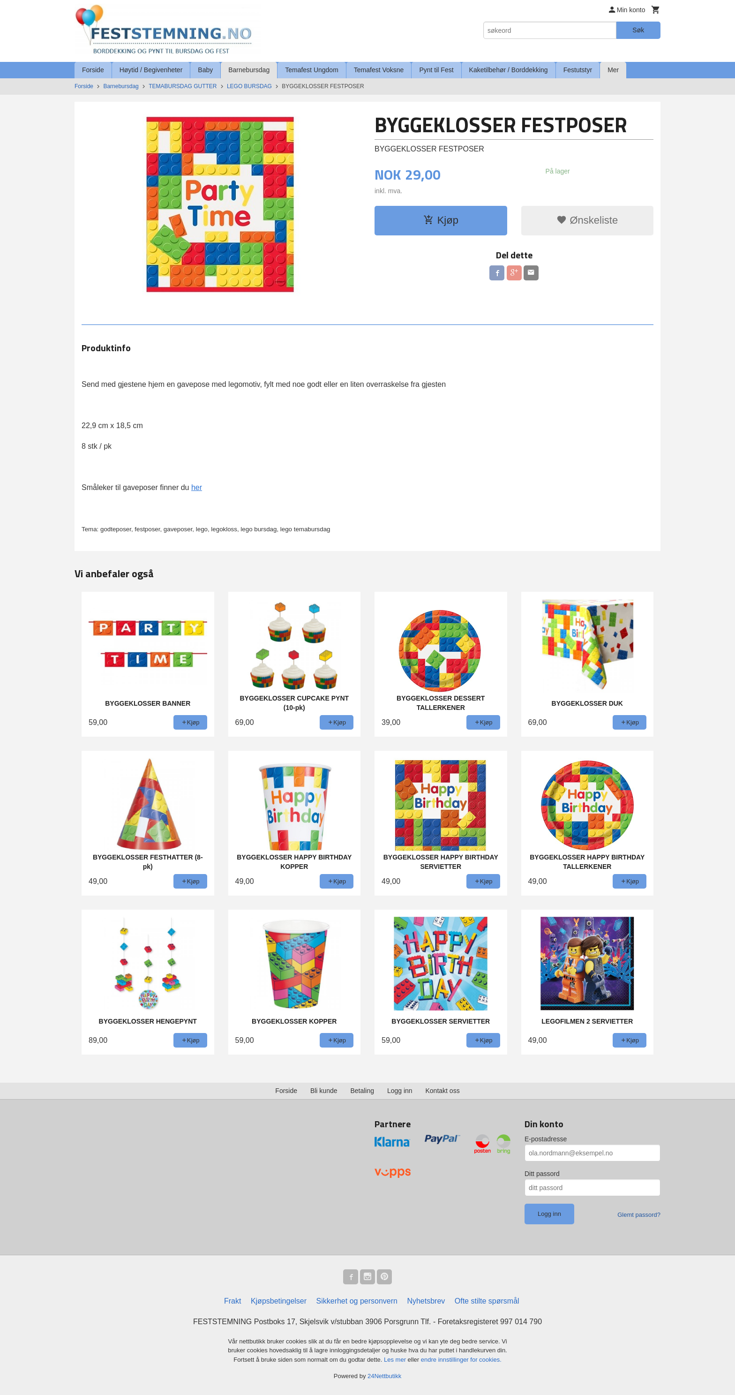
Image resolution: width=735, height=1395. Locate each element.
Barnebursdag (249, 70)
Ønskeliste (587, 220)
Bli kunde (324, 1090)
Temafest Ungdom (311, 70)
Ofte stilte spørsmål (487, 1301)
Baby (205, 70)
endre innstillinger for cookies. (461, 1359)
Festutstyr (577, 70)
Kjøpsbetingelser (279, 1301)
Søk (638, 30)
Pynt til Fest (436, 70)
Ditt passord (542, 1173)
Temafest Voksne (379, 70)
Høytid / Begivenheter (151, 70)
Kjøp (440, 220)
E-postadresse (546, 1139)
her (196, 487)
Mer (613, 70)
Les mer (396, 1359)
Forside (93, 70)
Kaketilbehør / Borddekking (508, 70)
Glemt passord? (638, 1214)
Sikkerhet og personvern (357, 1301)
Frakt (232, 1301)
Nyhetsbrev (426, 1301)
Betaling (362, 1090)
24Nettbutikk (384, 1376)
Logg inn (399, 1090)
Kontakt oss (443, 1090)
